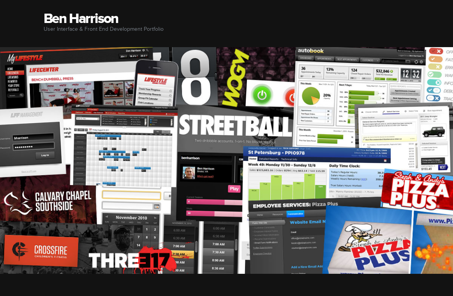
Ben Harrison (81, 18)
